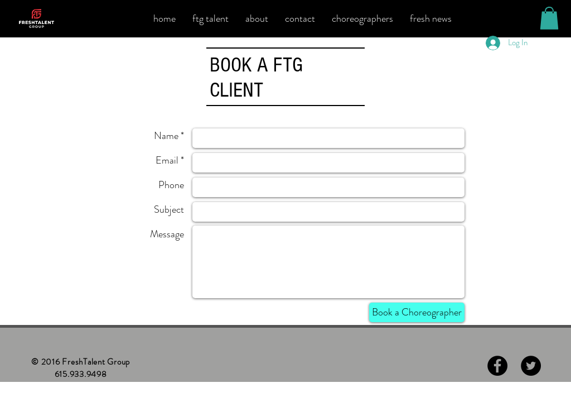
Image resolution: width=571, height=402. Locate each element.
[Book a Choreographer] (416, 312)
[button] (549, 18)
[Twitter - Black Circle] (531, 366)
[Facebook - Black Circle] (497, 366)
